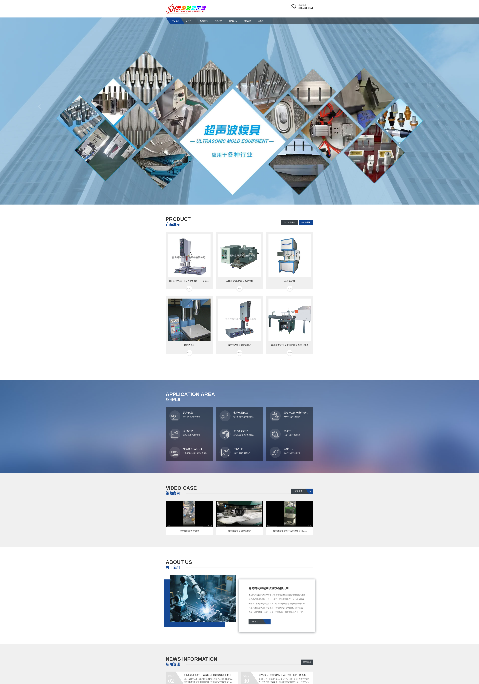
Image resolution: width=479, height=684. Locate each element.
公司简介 (190, 21)
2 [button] (239, 201)
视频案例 (247, 21)
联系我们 (261, 21)
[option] (239, 108)
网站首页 (175, 21)
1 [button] (236, 201)
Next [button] (439, 108)
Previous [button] (40, 108)
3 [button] (243, 201)
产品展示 (218, 21)
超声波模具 (306, 222)
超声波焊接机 (289, 222)
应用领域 (204, 21)
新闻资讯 (233, 21)
